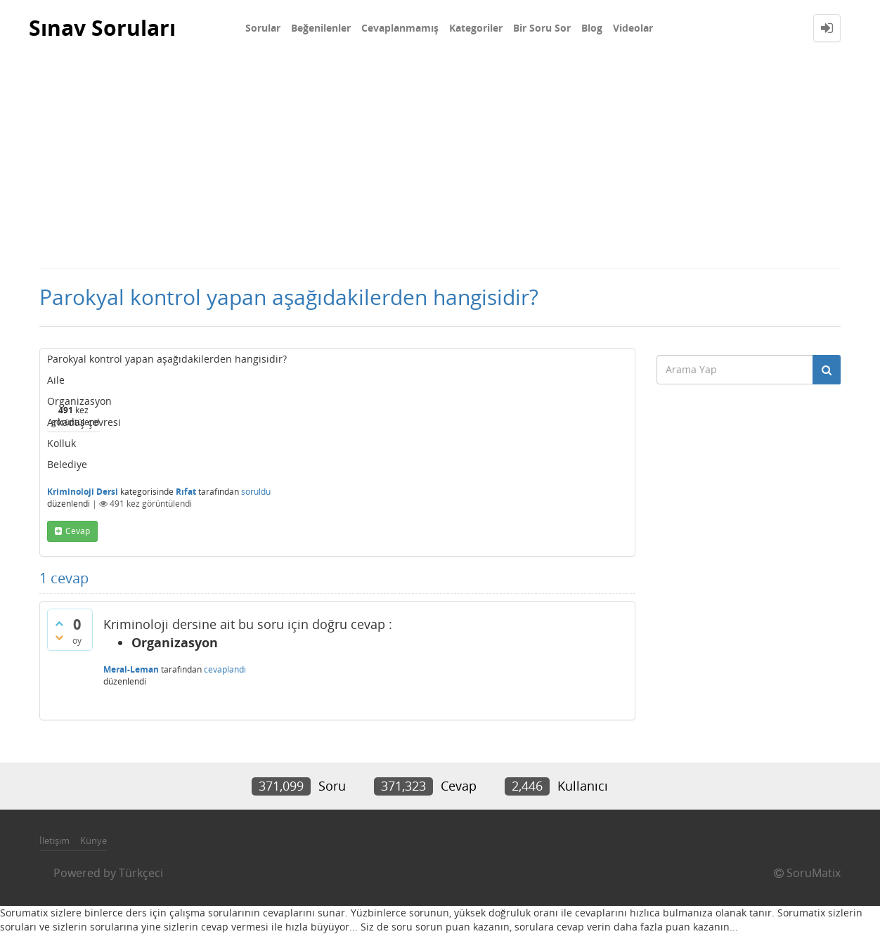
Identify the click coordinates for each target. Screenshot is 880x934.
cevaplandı (225, 669)
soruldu (256, 492)
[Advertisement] (440, 161)
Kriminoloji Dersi (82, 492)
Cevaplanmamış (400, 27)
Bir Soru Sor (542, 27)
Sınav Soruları (102, 27)
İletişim (54, 840)
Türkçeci (141, 873)
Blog (591, 27)
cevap (77, 531)
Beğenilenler (321, 27)
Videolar (633, 27)
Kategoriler (476, 27)
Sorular (262, 27)
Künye (93, 840)
